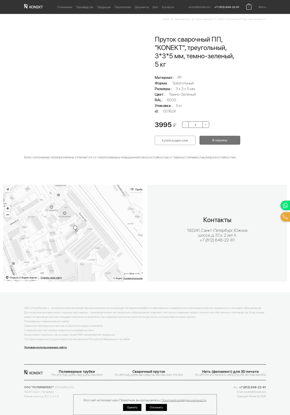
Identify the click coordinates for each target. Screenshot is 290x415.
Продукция (104, 7)
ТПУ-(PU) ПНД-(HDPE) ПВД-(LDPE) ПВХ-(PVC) (77, 372)
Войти (262, 7)
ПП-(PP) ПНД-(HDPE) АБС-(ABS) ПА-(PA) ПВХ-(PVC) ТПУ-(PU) (149, 372)
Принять (132, 407)
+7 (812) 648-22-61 (226, 7)
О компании (64, 7)
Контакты (168, 7)
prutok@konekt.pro (199, 7)
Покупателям (123, 7)
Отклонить (156, 407)
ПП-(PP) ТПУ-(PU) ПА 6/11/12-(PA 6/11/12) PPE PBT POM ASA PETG (230, 372)
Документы (142, 7)
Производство (84, 7)
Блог (155, 7)
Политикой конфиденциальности (184, 400)
